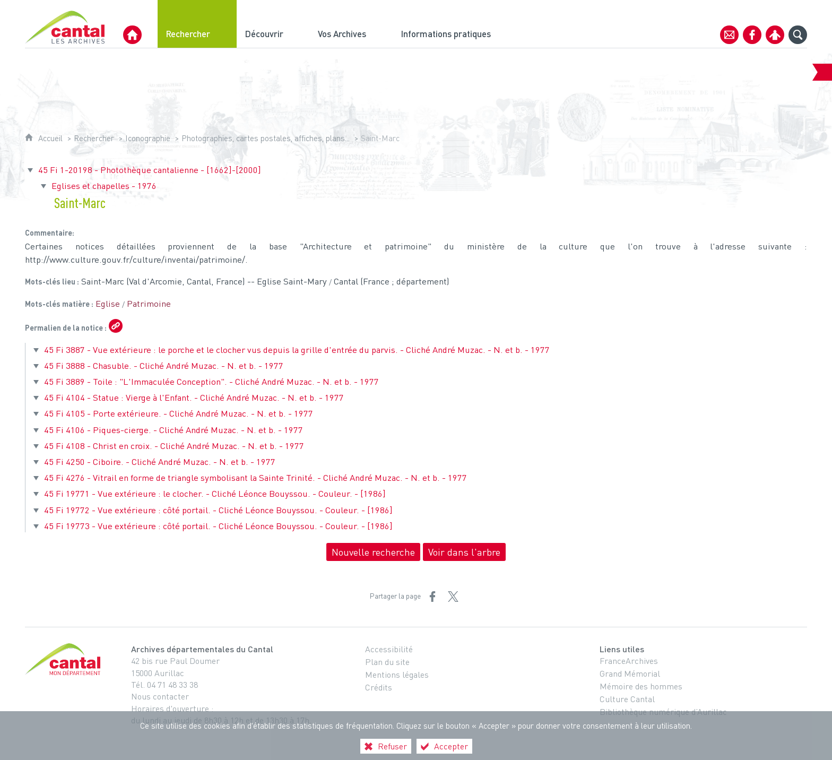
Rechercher (94, 138)
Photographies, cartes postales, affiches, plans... (265, 138)
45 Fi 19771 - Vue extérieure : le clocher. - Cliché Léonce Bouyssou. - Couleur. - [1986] (215, 493)
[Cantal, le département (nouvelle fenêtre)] (65, 659)
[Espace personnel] (775, 34)
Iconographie (147, 138)
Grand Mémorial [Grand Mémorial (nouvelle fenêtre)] (630, 673)
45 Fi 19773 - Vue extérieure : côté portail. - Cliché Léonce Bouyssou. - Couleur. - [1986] (218, 525)
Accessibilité (389, 649)
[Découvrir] (273, 24)
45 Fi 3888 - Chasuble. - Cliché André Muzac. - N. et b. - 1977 (163, 365)
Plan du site (387, 662)
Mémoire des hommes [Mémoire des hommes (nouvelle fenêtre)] (641, 686)
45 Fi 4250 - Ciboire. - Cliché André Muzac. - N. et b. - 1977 (159, 461)
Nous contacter (160, 696)
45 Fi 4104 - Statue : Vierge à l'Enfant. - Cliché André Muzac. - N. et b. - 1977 (194, 397)
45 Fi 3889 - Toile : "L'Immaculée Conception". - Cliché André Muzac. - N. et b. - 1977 (211, 381)
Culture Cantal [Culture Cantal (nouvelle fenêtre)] (627, 699)
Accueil (50, 138)
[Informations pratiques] (455, 24)
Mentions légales (397, 674)
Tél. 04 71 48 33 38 (164, 684)
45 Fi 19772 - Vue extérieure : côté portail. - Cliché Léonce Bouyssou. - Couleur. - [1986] (218, 509)
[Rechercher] (197, 24)
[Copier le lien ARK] (116, 326)
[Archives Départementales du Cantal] (132, 34)
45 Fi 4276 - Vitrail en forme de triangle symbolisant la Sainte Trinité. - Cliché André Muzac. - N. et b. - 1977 (255, 477)
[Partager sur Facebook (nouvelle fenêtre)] (432, 597)
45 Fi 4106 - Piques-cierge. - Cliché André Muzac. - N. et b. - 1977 (173, 429)
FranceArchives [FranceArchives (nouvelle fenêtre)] (629, 660)
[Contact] (729, 34)
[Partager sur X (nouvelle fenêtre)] (453, 597)
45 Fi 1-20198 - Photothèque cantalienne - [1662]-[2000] (149, 169)
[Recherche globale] (797, 34)
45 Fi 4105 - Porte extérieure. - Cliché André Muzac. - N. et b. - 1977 (178, 413)
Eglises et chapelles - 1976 (104, 185)
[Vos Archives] (351, 24)
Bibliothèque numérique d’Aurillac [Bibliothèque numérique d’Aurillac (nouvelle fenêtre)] (663, 711)
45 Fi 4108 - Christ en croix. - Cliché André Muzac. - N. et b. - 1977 (174, 445)
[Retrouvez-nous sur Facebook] (752, 34)
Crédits (378, 687)
